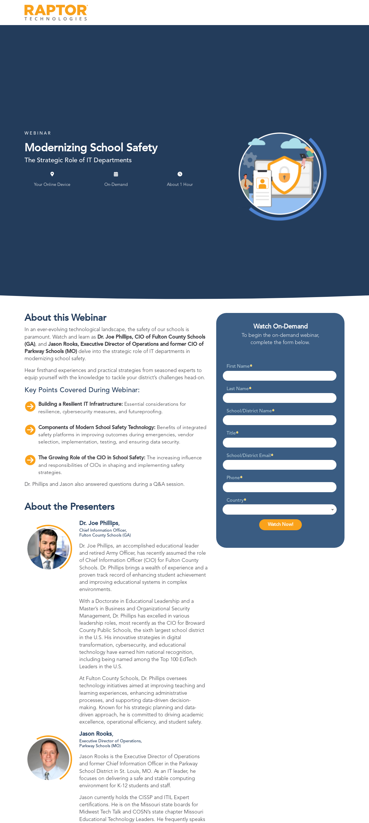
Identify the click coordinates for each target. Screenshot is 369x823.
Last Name (238, 389)
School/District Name (249, 411)
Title (231, 433)
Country (235, 500)
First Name (238, 366)
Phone (233, 478)
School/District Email (249, 456)
